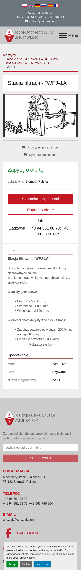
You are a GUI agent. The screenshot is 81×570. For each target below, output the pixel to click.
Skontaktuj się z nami (40, 199)
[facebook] (40, 533)
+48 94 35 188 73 (42, 13)
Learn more (42, 564)
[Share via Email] (40, 147)
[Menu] (63, 35)
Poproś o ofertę (40, 210)
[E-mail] (40, 447)
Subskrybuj (40, 458)
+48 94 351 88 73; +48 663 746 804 (42, 17)
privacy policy (27, 557)
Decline (26, 564)
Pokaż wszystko (40, 344)
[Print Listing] (40, 155)
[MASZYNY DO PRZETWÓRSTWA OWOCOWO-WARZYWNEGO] (31, 61)
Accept (12, 564)
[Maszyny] (9, 55)
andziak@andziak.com (42, 21)
